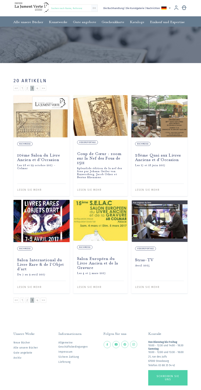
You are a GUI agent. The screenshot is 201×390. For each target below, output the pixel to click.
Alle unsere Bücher (25, 347)
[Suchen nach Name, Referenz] (73, 8)
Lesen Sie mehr (29, 189)
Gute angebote (22, 352)
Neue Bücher (21, 342)
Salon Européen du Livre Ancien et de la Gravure (97, 262)
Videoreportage (87, 142)
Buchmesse (25, 144)
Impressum (65, 351)
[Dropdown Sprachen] (167, 8)
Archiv (17, 357)
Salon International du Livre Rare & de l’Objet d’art (40, 263)
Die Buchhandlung (113, 8)
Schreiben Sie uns (168, 378)
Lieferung (64, 362)
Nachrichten (154, 8)
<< (16, 88)
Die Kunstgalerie (135, 8)
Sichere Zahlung (68, 356)
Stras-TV (144, 259)
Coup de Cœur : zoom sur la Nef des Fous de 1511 (99, 157)
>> (43, 88)
